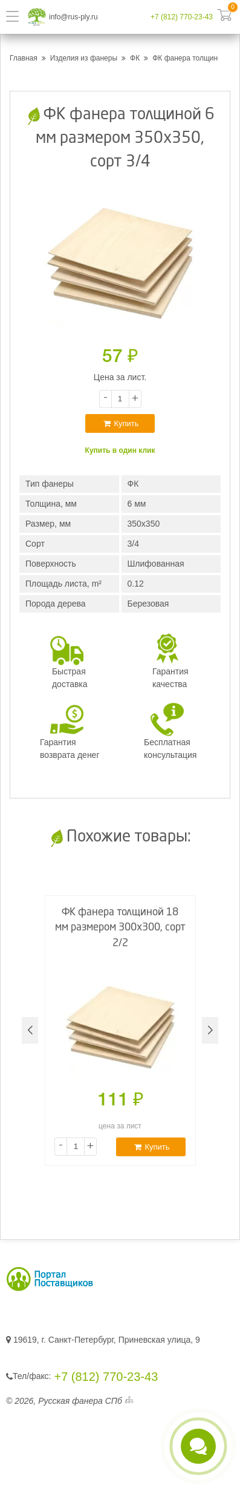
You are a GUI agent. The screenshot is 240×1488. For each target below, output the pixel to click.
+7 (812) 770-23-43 (182, 17)
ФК (135, 58)
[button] (210, 1030)
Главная (23, 58)
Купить (120, 423)
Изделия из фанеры (83, 58)
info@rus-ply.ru (73, 17)
